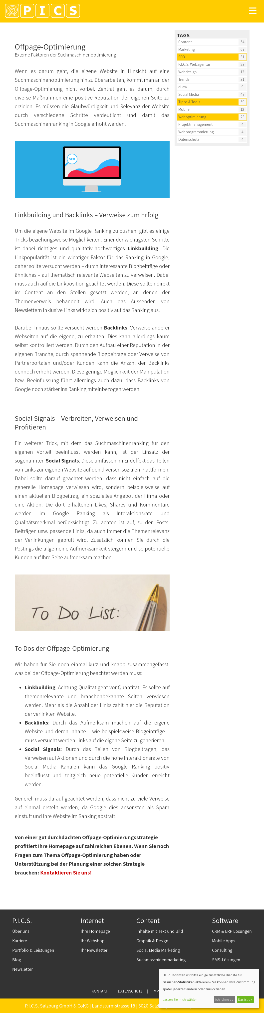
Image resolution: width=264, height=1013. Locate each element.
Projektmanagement (195, 124)
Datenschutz (188, 139)
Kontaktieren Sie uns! (66, 872)
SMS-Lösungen (226, 959)
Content (185, 41)
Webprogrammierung (196, 131)
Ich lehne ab (224, 999)
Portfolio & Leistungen (33, 950)
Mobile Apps (223, 941)
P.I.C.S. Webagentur (194, 64)
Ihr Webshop (92, 941)
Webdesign (187, 71)
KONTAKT (100, 991)
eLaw (182, 87)
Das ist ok (245, 999)
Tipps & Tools (189, 101)
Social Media (188, 94)
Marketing (186, 49)
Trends (184, 79)
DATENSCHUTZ (130, 991)
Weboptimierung (192, 117)
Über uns (20, 931)
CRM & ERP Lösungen (232, 931)
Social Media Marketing (158, 950)
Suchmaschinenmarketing (161, 959)
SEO (181, 57)
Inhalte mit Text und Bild (159, 931)
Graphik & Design (152, 941)
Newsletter (22, 969)
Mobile (184, 109)
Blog (16, 959)
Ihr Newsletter (94, 950)
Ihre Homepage (95, 931)
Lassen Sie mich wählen (180, 999)
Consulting (222, 950)
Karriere (19, 941)
